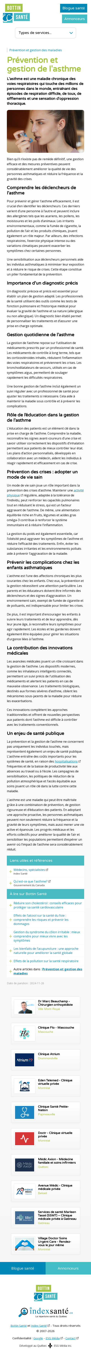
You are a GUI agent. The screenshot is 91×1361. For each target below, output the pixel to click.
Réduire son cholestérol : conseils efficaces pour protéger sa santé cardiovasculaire (48, 905)
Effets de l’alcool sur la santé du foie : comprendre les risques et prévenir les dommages (41, 919)
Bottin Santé (18, 1325)
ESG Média (53, 1338)
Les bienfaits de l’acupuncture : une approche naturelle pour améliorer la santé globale (46, 951)
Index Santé (39, 1325)
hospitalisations (66, 761)
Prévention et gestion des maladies (35, 50)
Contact (70, 1338)
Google (38, 1338)
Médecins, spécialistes (29, 870)
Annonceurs (74, 19)
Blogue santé (73, 8)
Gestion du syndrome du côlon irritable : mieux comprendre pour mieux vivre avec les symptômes (47, 936)
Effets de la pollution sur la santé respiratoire (46, 961)
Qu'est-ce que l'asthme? (31, 881)
